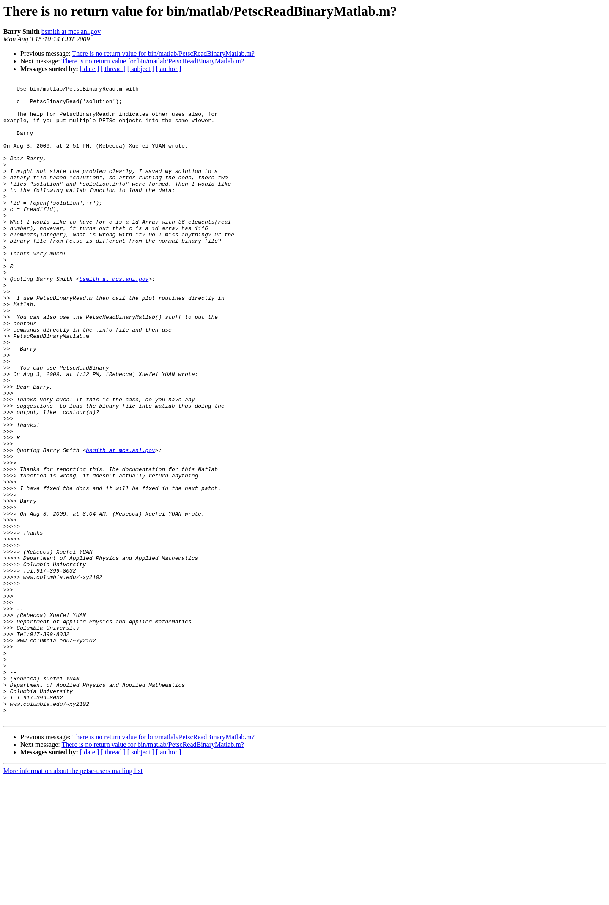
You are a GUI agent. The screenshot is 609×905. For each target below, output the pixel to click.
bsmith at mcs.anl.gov (71, 31)
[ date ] (89, 68)
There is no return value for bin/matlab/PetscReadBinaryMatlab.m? (163, 53)
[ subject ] (140, 68)
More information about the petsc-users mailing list (73, 897)
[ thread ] (113, 68)
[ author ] (168, 68)
